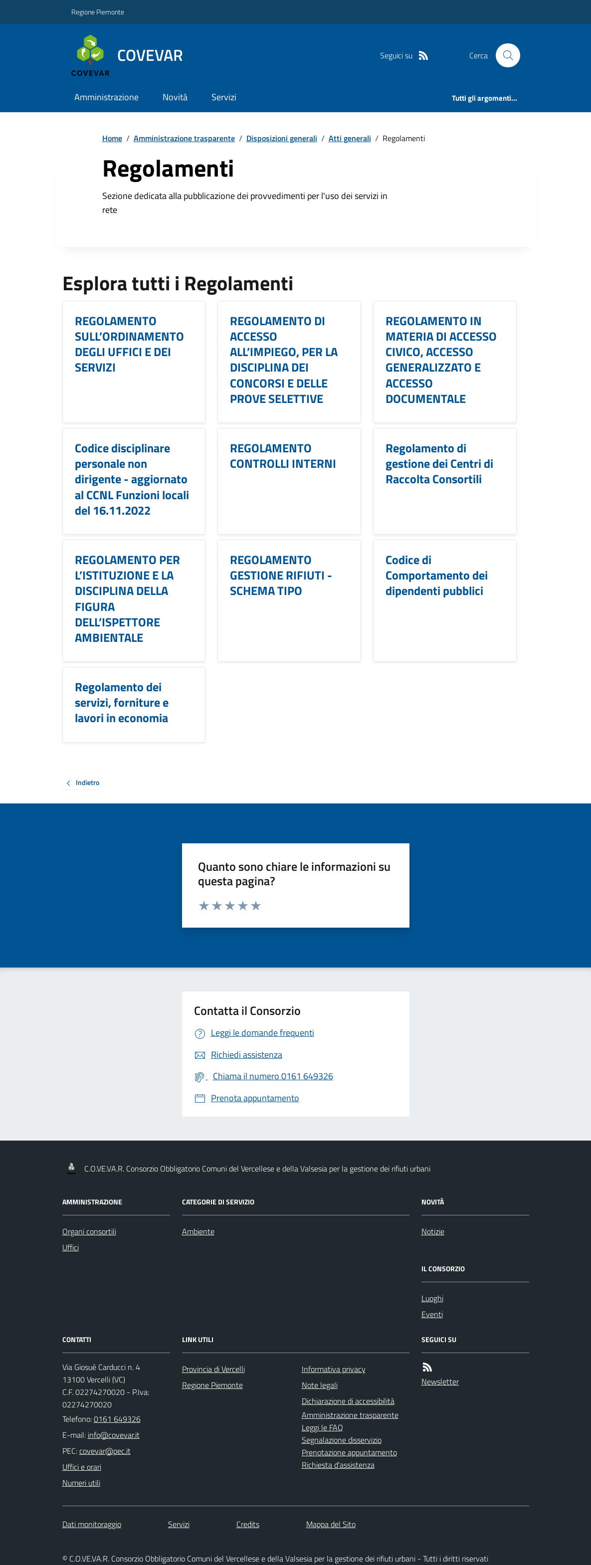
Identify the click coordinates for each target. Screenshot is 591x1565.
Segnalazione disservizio (342, 1440)
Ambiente (198, 1231)
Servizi (223, 97)
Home (112, 138)
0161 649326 (117, 1419)
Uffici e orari (81, 1467)
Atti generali (350, 138)
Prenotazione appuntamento (349, 1452)
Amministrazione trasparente (184, 138)
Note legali (320, 1385)
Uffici (70, 1247)
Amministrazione (106, 97)
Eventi (432, 1314)
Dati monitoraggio (91, 1524)
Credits (247, 1524)
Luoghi (432, 1298)
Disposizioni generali (281, 138)
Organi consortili (89, 1231)
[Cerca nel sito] (504, 55)
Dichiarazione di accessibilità (348, 1401)
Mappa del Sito (331, 1524)
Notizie (432, 1231)
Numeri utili (81, 1483)
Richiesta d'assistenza (338, 1465)
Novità (175, 97)
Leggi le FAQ (322, 1427)
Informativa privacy (334, 1369)
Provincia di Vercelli (213, 1369)
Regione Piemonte (97, 11)
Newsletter (440, 1381)
